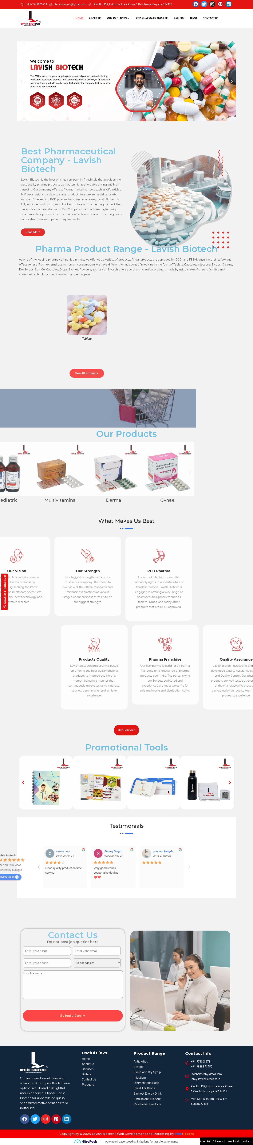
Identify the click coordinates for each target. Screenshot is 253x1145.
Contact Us (211, 18)
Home (79, 18)
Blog (193, 18)
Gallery (178, 18)
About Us (95, 18)
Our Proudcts (118, 18)
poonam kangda (14, 851)
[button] (21, 81)
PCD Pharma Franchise (152, 18)
